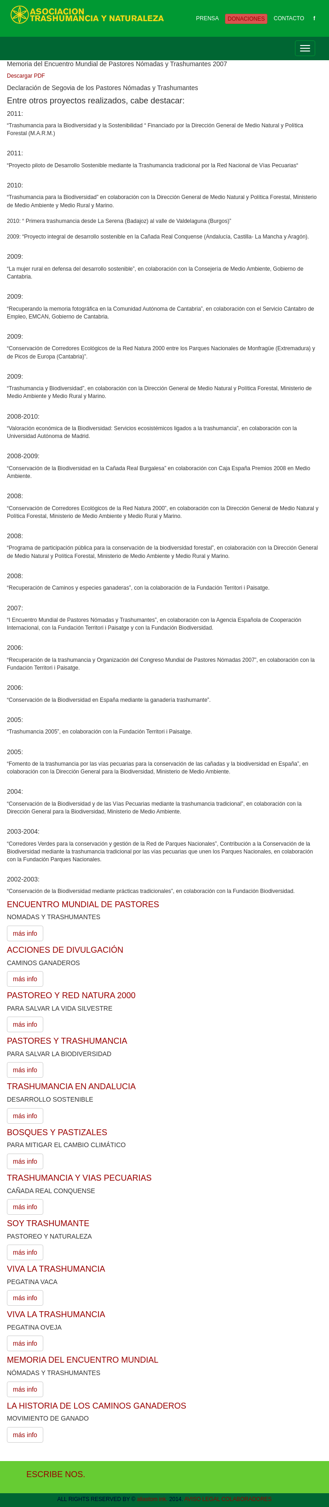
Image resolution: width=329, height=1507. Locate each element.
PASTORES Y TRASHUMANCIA (67, 1041)
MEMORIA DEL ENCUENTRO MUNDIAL (82, 1360)
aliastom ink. (152, 1499)
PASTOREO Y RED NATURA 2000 (71, 995)
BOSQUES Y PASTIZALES (57, 1132)
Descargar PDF (26, 76)
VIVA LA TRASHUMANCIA (56, 1269)
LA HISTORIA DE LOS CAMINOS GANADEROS (96, 1405)
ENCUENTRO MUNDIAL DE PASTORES (83, 904)
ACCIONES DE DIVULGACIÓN (65, 950)
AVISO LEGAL (202, 1499)
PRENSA (207, 18)
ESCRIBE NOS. (55, 1474)
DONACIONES (246, 19)
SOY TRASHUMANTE (48, 1223)
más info (25, 933)
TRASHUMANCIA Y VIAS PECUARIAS (79, 1178)
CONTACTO (289, 18)
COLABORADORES (246, 1499)
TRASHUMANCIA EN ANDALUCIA (71, 1086)
